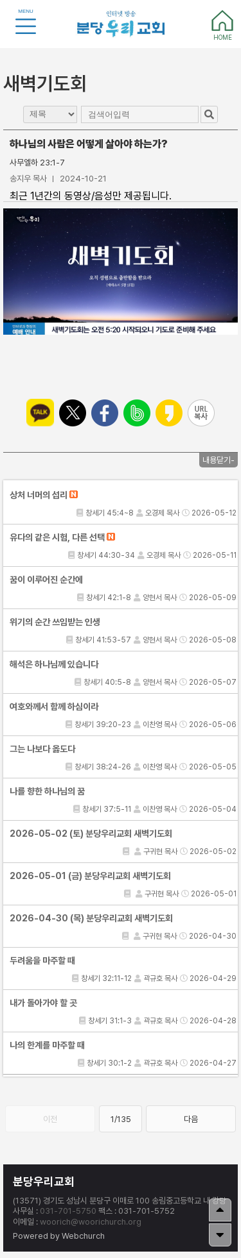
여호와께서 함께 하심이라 (54, 706)
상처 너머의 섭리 (44, 495)
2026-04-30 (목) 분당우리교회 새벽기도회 (91, 918)
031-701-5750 (68, 1211)
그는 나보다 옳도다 (42, 749)
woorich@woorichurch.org (90, 1222)
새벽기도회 (45, 83)
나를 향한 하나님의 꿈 (47, 791)
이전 (50, 1119)
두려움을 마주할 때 (42, 960)
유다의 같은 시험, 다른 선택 (62, 537)
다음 (191, 1119)
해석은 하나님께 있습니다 (54, 664)
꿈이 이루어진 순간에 (46, 579)
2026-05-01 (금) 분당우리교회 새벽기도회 (90, 876)
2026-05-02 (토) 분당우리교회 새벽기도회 (91, 833)
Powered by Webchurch (59, 1236)
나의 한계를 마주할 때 (47, 1045)
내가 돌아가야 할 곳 (43, 1003)
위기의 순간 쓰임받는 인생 (55, 622)
